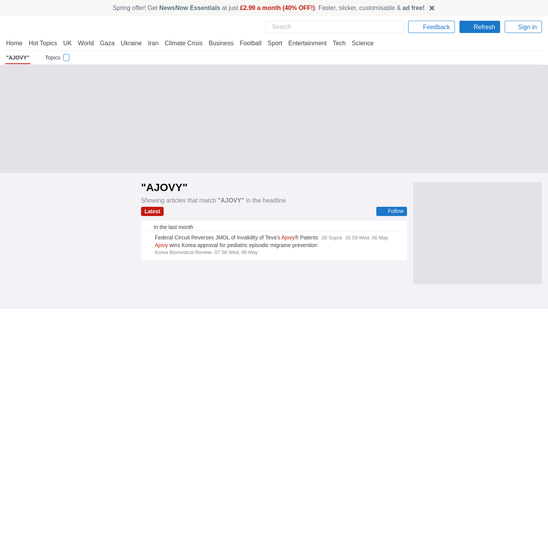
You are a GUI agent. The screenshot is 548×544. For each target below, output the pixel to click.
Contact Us (19, 471)
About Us (17, 463)
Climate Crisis (180, 43)
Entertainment (303, 43)
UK (67, 43)
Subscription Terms (436, 478)
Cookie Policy (429, 463)
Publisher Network (299, 456)
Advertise (288, 463)
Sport (271, 43)
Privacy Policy (429, 456)
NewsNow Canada (164, 491)
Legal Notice (427, 471)
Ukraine (129, 43)
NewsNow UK (158, 456)
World (85, 43)
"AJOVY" (16, 57)
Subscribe (18, 478)
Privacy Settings (432, 484)
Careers (286, 471)
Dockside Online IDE (300, 478)
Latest (152, 211)
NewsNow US (158, 463)
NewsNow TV (22, 484)
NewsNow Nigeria (163, 471)
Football (247, 43)
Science (357, 43)
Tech (334, 43)
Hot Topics (42, 43)
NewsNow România (165, 478)
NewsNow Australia (165, 498)
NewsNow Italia (160, 484)
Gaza (106, 43)
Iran (150, 43)
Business (217, 43)
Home (14, 43)
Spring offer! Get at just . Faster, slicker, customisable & (269, 8)
